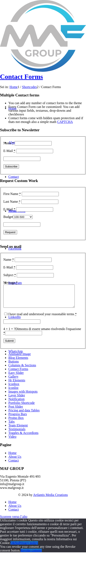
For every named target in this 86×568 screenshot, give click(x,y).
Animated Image (19, 358)
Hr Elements (16, 384)
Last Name (12, 201)
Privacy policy (28, 547)
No (17, 547)
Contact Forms (21, 76)
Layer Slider (16, 399)
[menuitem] (47, 506)
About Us (14, 461)
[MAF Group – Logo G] (43, 70)
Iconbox (13, 388)
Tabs (11, 426)
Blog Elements (18, 362)
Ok (12, 547)
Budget (8, 217)
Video (12, 441)
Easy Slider (16, 377)
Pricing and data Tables (24, 414)
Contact (13, 465)
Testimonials (17, 433)
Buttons (13, 366)
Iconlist (13, 392)
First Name (12, 194)
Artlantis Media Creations (50, 499)
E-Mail (9, 151)
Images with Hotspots (23, 396)
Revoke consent (31, 555)
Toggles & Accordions (23, 437)
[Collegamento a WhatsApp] (15, 351)
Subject (9, 275)
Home (12, 457)
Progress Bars (17, 418)
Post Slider (15, 411)
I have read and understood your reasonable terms (42, 318)
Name (8, 143)
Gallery (13, 381)
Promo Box (16, 422)
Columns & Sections (22, 369)
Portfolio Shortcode (21, 407)
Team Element (18, 429)
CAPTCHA (65, 122)
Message (10, 282)
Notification (16, 403)
